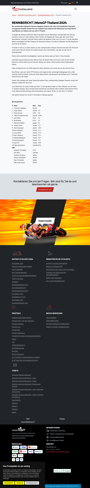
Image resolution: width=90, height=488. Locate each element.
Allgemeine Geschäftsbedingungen (23, 436)
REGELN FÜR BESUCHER (54, 266)
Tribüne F (15, 409)
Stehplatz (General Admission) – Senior (24, 381)
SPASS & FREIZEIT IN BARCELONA (57, 327)
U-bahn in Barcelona (18, 333)
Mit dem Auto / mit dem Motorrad (23, 321)
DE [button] (71, 3)
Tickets (62, 419)
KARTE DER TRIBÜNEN (54, 278)
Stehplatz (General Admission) (21, 375)
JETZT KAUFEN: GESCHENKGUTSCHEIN (25, 360)
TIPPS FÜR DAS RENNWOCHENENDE (24, 276)
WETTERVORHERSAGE (19, 273)
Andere (14, 412)
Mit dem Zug (16, 327)
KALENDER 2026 (17, 263)
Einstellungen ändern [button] (32, 483)
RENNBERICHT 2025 (19, 297)
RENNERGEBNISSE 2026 (20, 285)
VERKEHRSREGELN (18, 345)
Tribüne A (15, 403)
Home (14, 15)
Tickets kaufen (45, 220)
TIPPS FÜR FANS (17, 279)
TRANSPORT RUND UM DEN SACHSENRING (26, 336)
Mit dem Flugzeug (18, 324)
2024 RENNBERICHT (19, 288)
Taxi (13, 342)
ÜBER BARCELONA (52, 321)
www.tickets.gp (28, 422)
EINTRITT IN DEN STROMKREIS (56, 263)
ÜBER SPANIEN (51, 318)
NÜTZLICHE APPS (18, 354)
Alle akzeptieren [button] (9, 483)
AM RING (15, 351)
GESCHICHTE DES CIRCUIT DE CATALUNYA (60, 270)
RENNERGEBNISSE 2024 (46, 15)
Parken (14, 339)
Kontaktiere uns (45, 189)
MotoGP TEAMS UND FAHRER (22, 266)
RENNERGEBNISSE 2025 (20, 303)
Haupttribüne (16, 400)
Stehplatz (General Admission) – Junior (24, 378)
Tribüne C (15, 406)
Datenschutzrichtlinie (19, 438)
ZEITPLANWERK (17, 270)
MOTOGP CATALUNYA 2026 (27, 15)
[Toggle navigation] (75, 9)
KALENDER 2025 (17, 300)
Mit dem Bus (16, 330)
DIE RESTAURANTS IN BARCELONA (57, 324)
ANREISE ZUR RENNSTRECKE (21, 318)
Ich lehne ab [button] (19, 483)
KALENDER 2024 (17, 294)
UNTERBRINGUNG (18, 348)
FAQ (28, 419)
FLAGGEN (15, 282)
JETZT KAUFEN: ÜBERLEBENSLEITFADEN (26, 357)
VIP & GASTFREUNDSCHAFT (55, 281)
